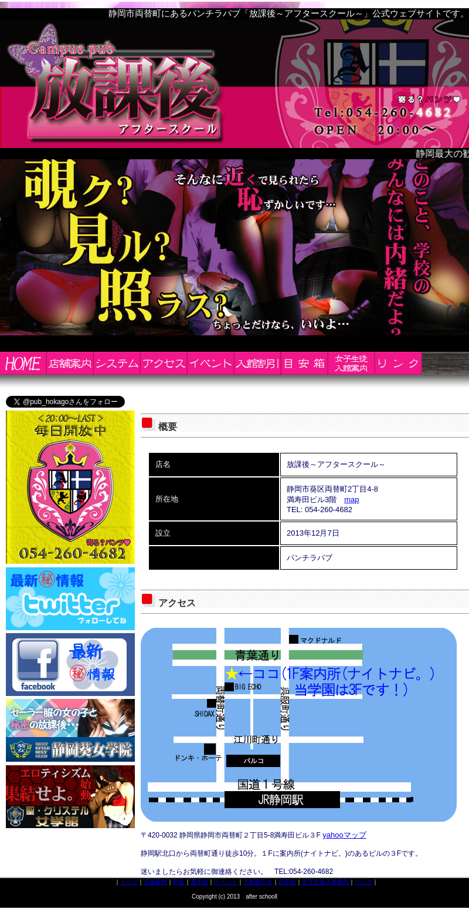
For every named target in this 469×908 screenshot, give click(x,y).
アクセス (177, 603)
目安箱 (287, 882)
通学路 (199, 882)
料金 (179, 882)
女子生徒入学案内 (325, 882)
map (351, 499)
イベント (225, 882)
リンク (363, 882)
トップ (129, 882)
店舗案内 (155, 882)
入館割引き (258, 882)
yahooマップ (344, 834)
